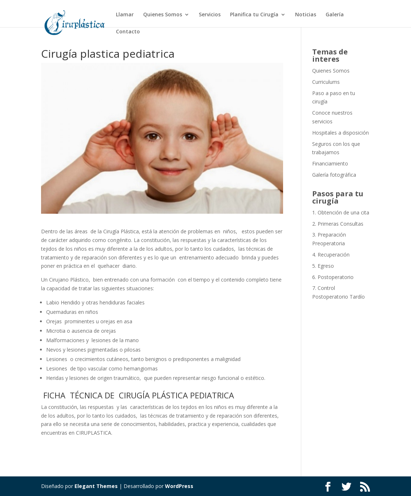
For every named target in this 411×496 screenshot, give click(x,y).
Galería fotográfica (334, 174)
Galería (335, 15)
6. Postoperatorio (333, 277)
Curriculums (326, 81)
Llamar (125, 15)
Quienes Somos (162, 15)
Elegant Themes (96, 486)
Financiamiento (330, 163)
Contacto (128, 32)
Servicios (210, 15)
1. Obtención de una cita (340, 212)
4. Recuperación (331, 254)
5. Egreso (323, 265)
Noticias (305, 15)
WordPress (179, 486)
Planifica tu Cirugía (254, 15)
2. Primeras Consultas (337, 223)
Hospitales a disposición (340, 132)
